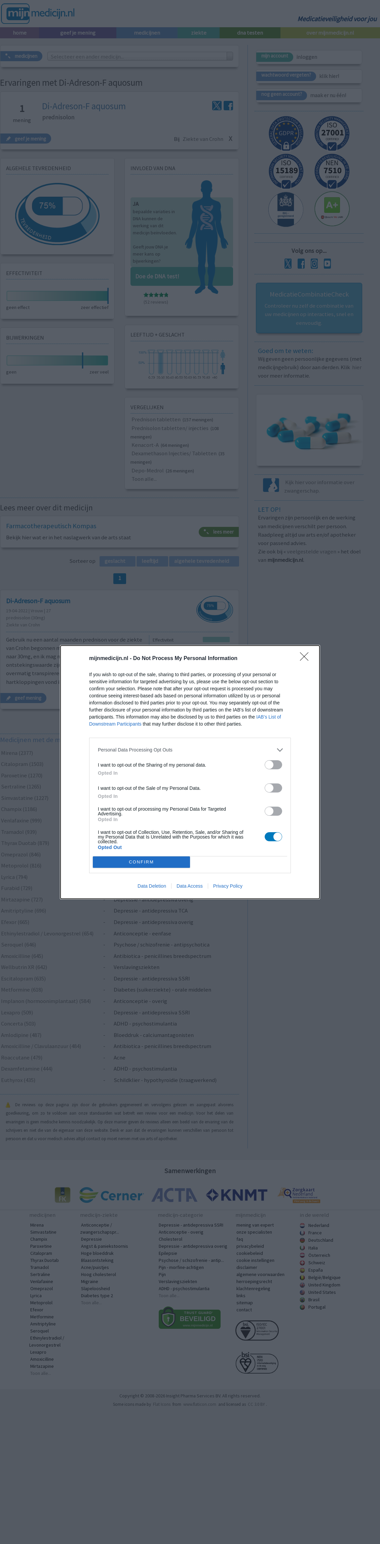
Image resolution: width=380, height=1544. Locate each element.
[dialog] (190, 772)
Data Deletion (152, 886)
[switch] (273, 764)
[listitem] (190, 750)
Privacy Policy (227, 886)
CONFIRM (141, 861)
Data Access (190, 886)
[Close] (306, 658)
